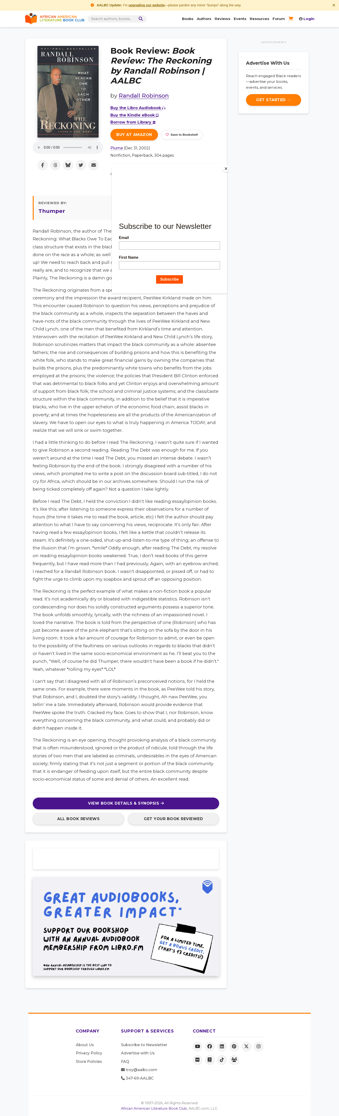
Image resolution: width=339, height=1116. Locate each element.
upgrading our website (147, 5)
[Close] (226, 168)
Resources (259, 18)
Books (187, 18)
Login (306, 18)
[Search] (140, 18)
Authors (204, 18)
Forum (279, 18)
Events (240, 18)
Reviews (222, 18)
